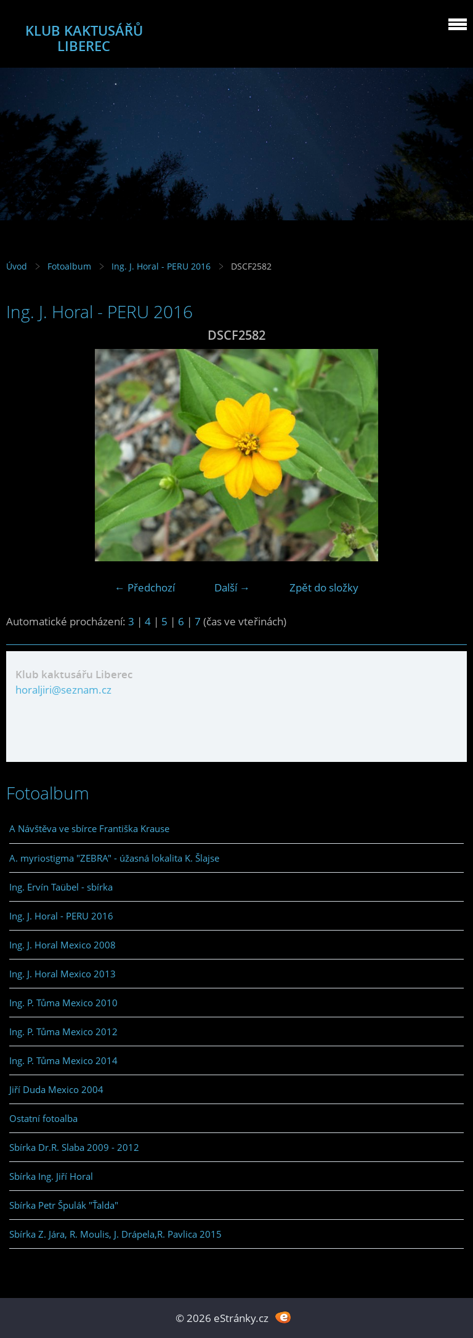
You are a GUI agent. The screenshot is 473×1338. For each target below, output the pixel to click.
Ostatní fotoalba (43, 1118)
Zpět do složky (323, 587)
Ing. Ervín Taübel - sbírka (61, 887)
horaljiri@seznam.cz (63, 690)
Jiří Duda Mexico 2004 (56, 1089)
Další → (232, 587)
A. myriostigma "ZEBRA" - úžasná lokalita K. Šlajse (114, 858)
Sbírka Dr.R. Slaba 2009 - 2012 (74, 1147)
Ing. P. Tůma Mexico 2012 (63, 1031)
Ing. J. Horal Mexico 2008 (62, 945)
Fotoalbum (69, 266)
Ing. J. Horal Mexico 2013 (62, 973)
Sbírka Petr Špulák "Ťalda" (63, 1205)
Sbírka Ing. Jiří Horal (51, 1176)
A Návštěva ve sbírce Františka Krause (89, 828)
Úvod (16, 266)
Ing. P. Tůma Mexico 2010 (63, 1002)
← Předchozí (145, 587)
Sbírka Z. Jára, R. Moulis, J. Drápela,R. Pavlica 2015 (115, 1234)
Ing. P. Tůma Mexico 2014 (63, 1060)
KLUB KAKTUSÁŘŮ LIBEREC (84, 38)
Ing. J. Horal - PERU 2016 (161, 266)
